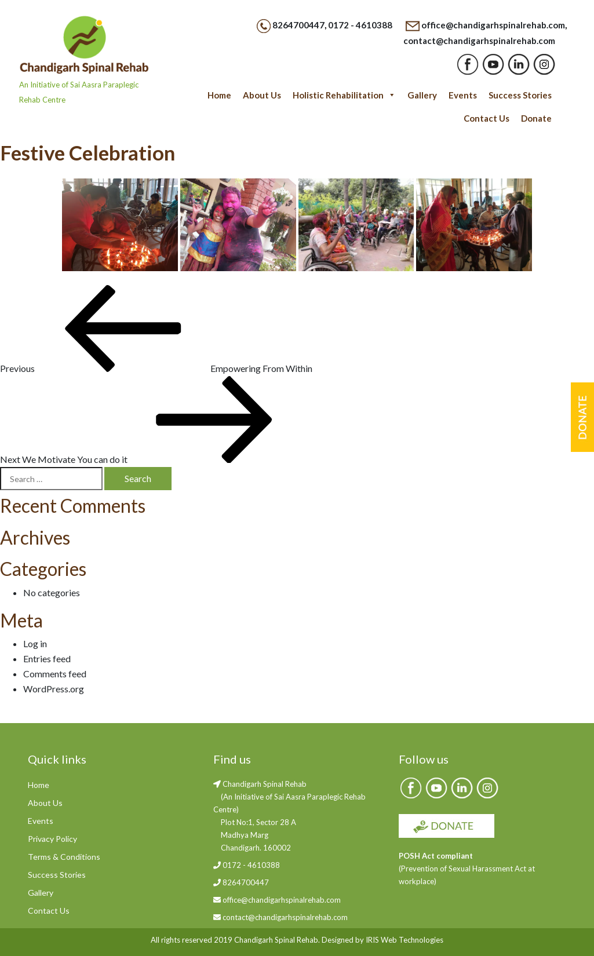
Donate (536, 118)
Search (138, 478)
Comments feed (54, 673)
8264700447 (298, 25)
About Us (262, 95)
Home (219, 95)
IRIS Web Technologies (404, 939)
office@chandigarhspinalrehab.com (493, 25)
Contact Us (486, 118)
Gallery (422, 95)
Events (463, 95)
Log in (35, 643)
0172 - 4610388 (360, 25)
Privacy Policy (52, 839)
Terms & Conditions (64, 857)
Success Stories (520, 95)
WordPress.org (53, 688)
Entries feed (47, 658)
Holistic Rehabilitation (344, 95)
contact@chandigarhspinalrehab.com (479, 40)
